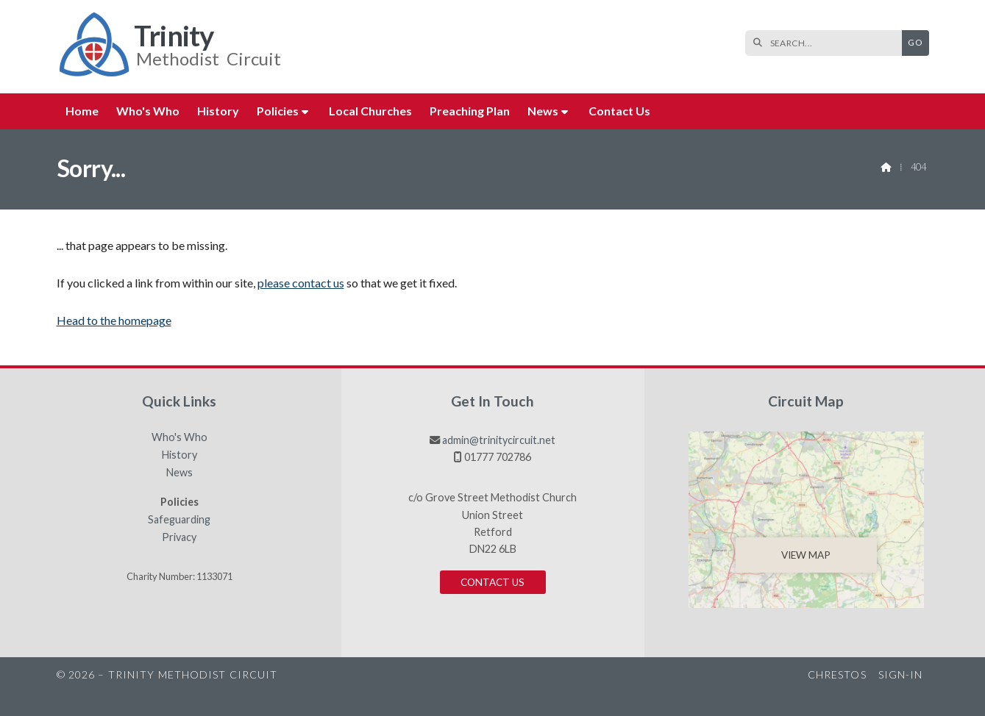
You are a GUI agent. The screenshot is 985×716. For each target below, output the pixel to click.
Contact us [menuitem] (619, 111)
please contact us (300, 283)
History (179, 455)
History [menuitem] (218, 111)
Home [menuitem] (82, 111)
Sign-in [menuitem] (900, 674)
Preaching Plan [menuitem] (470, 111)
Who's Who (179, 437)
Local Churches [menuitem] (370, 111)
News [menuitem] (542, 111)
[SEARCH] (827, 43)
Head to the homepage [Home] (114, 320)
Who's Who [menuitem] (147, 111)
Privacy (179, 537)
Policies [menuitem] (278, 111)
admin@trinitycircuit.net (498, 440)
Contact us (492, 582)
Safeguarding (179, 520)
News (179, 473)
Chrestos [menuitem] (837, 674)
